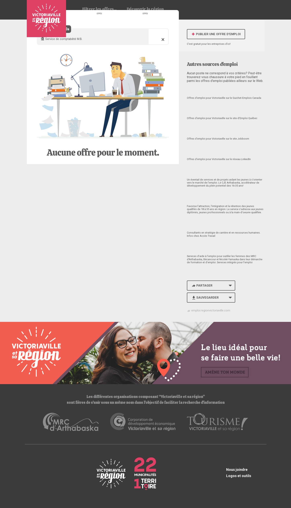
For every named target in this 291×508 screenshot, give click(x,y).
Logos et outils (238, 476)
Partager (202, 285)
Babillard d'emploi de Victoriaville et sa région (46, 18)
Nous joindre (237, 469)
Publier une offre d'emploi (216, 34)
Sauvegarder (205, 297)
